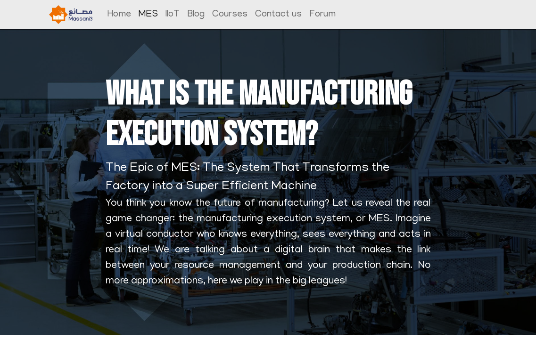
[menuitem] (119, 14)
